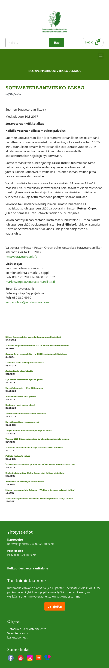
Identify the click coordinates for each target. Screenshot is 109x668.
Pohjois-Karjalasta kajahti (17, 456)
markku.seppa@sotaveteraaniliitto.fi (30, 282)
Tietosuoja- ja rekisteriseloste (26, 629)
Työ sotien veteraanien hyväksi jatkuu (24, 379)
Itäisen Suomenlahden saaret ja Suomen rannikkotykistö (33, 337)
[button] (101, 56)
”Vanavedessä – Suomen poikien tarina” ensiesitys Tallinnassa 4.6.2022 (40, 464)
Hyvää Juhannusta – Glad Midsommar (24, 388)
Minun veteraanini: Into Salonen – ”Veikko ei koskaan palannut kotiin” (39, 490)
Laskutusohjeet (17, 637)
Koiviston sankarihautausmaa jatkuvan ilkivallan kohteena (34, 447)
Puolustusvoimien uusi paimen (20, 396)
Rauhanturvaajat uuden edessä (20, 405)
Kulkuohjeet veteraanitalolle (25, 562)
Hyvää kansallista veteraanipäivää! (22, 422)
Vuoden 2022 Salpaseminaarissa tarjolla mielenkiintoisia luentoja (37, 439)
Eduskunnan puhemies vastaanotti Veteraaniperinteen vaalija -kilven (39, 498)
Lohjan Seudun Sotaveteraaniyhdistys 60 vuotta (28, 430)
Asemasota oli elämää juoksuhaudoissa (24, 481)
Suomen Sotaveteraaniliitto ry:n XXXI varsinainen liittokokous (36, 354)
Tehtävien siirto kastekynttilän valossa (24, 362)
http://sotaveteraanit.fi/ (21, 257)
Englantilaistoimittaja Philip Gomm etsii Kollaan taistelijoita (34, 473)
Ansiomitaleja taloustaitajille (19, 371)
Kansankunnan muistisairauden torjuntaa (25, 413)
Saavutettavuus (17, 633)
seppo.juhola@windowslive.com (27, 302)
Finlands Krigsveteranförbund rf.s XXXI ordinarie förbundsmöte (37, 345)
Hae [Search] (56, 43)
